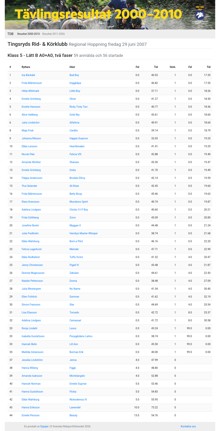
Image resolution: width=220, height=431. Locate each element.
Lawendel (75, 407)
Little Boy (75, 90)
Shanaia (74, 162)
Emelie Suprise (78, 383)
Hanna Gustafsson (32, 391)
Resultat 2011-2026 (53, 33)
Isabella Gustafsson (33, 336)
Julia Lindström (30, 122)
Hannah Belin (29, 344)
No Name (75, 288)
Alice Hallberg (29, 114)
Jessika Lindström (32, 359)
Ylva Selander (29, 185)
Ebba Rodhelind (30, 257)
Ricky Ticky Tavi (79, 106)
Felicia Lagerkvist (32, 249)
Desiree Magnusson (33, 272)
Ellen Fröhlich (29, 296)
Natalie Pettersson (32, 280)
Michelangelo (77, 375)
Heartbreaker (77, 146)
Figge (73, 367)
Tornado (74, 312)
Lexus (73, 328)
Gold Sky (75, 114)
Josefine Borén (30, 225)
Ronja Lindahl (29, 328)
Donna (73, 280)
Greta (73, 170)
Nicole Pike (28, 154)
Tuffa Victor (76, 257)
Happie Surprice (79, 138)
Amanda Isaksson (32, 375)
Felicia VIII (75, 154)
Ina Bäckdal (28, 75)
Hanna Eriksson (31, 407)
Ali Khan (74, 185)
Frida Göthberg (30, 217)
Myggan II (75, 225)
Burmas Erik (76, 352)
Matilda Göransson (32, 352)
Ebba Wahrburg (30, 241)
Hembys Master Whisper (84, 233)
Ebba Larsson (29, 146)
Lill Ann (74, 344)
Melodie (74, 249)
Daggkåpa (75, 83)
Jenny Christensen (32, 265)
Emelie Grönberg (31, 98)
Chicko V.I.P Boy (79, 209)
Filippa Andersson (32, 177)
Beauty (74, 415)
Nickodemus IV (78, 399)
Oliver (73, 98)
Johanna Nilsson (31, 138)
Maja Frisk (27, 130)
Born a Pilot (76, 241)
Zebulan (74, 272)
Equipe (44, 426)
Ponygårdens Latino (81, 336)
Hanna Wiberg (30, 367)
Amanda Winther (31, 162)
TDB (10, 34)
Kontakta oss (188, 426)
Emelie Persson (30, 415)
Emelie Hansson (31, 106)
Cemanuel (75, 320)
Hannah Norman (31, 383)
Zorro (73, 217)
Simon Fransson (31, 304)
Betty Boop (76, 193)
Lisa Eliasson (29, 312)
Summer (74, 296)
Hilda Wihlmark (30, 90)
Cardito (74, 130)
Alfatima (74, 122)
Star (72, 304)
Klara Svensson (30, 201)
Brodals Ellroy (77, 177)
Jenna (73, 359)
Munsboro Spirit (79, 201)
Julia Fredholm (30, 233)
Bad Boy (74, 75)
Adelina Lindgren (31, 209)
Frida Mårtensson (32, 83)
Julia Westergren (31, 288)
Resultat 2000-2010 (28, 33)
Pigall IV (74, 265)
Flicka (73, 391)
